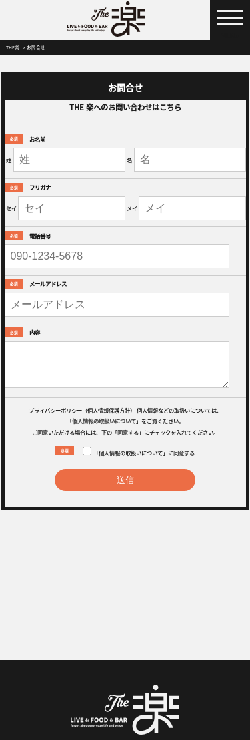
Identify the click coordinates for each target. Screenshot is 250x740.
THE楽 (12, 47)
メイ (132, 208)
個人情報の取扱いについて (104, 421)
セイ (11, 208)
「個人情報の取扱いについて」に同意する (139, 452)
